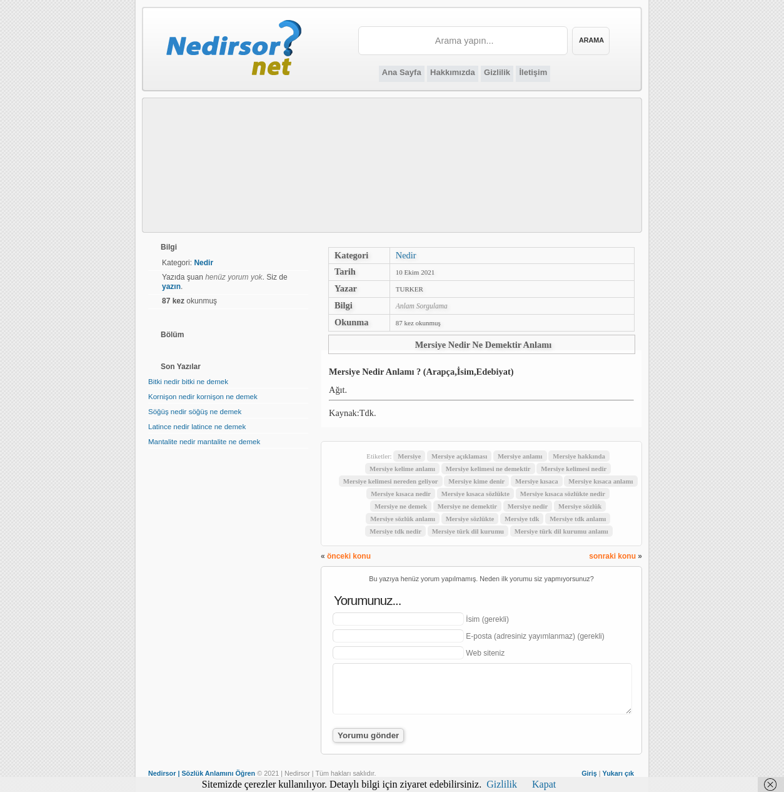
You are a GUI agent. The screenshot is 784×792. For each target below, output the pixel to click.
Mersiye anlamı (520, 456)
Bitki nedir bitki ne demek (188, 381)
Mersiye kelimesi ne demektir (488, 468)
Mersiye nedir (528, 506)
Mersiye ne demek (400, 506)
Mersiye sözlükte (470, 518)
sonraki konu (612, 556)
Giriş (589, 773)
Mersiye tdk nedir (395, 531)
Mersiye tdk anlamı (578, 518)
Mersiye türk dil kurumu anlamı (561, 531)
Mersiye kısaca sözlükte (475, 493)
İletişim (533, 72)
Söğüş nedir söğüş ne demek (194, 411)
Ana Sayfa (401, 72)
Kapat (544, 784)
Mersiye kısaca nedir (401, 493)
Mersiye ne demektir (467, 506)
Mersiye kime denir (476, 481)
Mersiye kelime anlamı (402, 468)
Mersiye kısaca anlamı (600, 481)
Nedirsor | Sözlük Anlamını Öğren (201, 773)
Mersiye (409, 456)
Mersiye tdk (522, 518)
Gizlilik (497, 72)
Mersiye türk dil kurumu (468, 531)
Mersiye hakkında (579, 456)
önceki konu (349, 556)
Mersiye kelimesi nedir (573, 468)
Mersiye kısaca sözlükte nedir (562, 493)
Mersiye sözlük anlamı (402, 518)
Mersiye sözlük (579, 506)
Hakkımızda (452, 72)
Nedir (406, 255)
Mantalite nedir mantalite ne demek (204, 441)
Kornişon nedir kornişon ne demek (203, 396)
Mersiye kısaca (536, 481)
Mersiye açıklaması (459, 456)
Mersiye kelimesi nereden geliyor (390, 481)
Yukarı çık (618, 773)
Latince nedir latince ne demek (197, 426)
